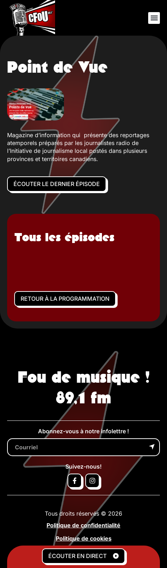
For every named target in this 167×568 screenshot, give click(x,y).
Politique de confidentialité (83, 525)
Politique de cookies (84, 538)
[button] (154, 18)
